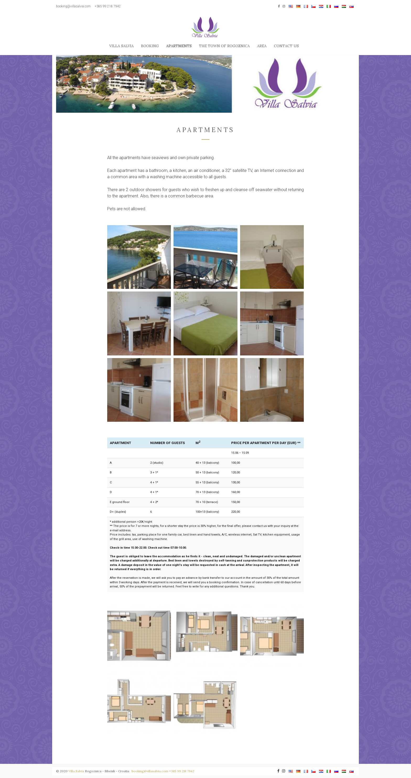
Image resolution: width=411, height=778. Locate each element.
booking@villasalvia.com (73, 6)
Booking (150, 46)
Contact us (286, 46)
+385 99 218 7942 (108, 6)
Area (262, 46)
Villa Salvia (121, 46)
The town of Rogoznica (224, 46)
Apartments (179, 46)
